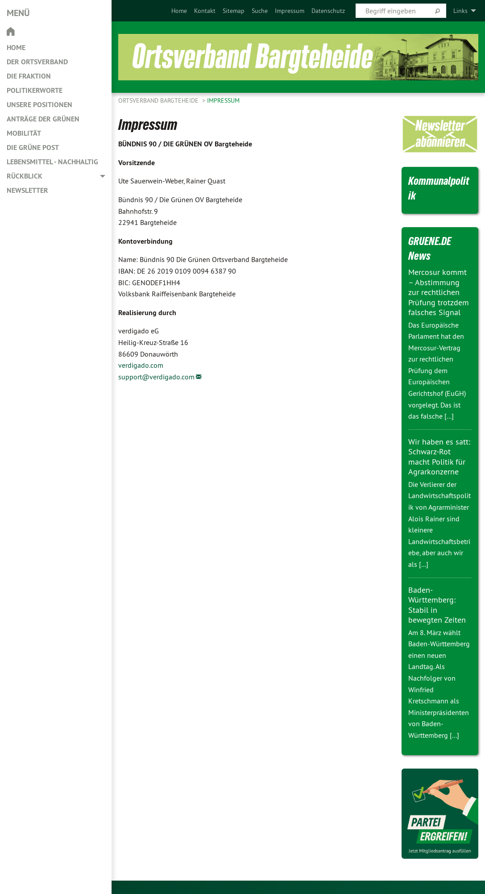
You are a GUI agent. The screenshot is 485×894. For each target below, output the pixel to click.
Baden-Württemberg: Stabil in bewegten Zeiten (437, 605)
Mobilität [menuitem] (24, 133)
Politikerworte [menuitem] (34, 90)
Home (179, 11)
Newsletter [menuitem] (27, 190)
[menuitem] (179, 10)
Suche (260, 11)
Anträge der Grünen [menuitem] (43, 119)
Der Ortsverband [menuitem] (37, 62)
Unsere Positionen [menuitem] (39, 104)
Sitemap (234, 11)
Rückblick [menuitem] (24, 176)
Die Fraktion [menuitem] (29, 76)
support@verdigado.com (156, 376)
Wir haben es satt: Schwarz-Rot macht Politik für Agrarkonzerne (439, 457)
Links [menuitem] (460, 11)
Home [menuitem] (16, 47)
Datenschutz (328, 11)
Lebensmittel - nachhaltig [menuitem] (52, 161)
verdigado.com (140, 365)
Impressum (289, 11)
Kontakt (205, 11)
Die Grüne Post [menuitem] (33, 147)
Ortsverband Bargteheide (159, 100)
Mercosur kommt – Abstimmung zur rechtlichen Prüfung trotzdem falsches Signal (438, 292)
